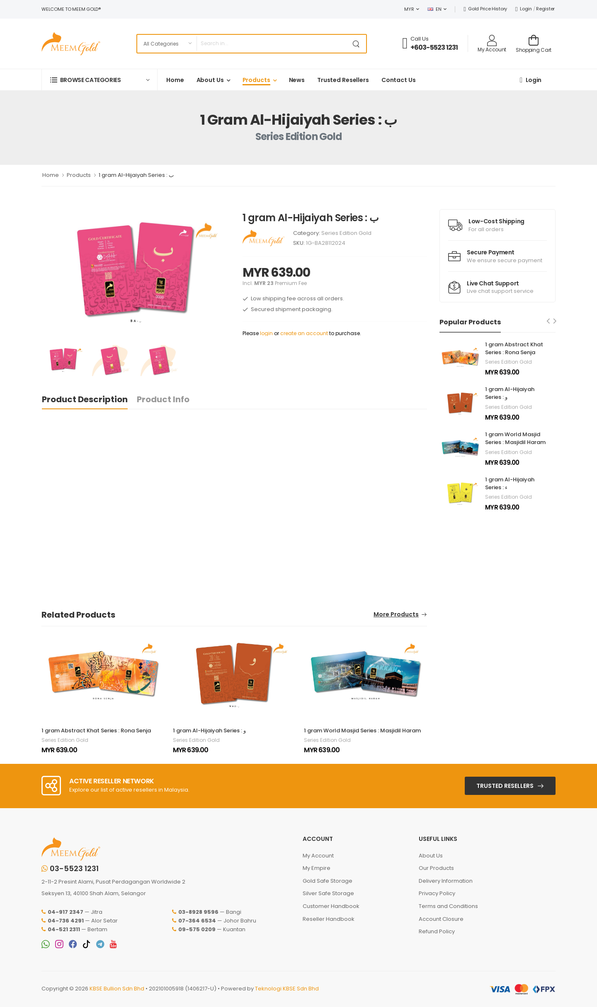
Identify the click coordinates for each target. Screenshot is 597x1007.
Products (256, 80)
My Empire (316, 868)
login (266, 333)
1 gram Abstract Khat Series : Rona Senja (96, 730)
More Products (396, 614)
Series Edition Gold (346, 233)
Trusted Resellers (343, 80)
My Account (318, 856)
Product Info (163, 399)
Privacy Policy (437, 893)
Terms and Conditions (448, 906)
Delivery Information (446, 881)
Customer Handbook (331, 906)
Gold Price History (485, 8)
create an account (304, 333)
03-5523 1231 (70, 868)
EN (434, 9)
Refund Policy (437, 931)
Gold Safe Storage (327, 881)
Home (175, 80)
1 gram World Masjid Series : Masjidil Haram (362, 730)
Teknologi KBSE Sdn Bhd (287, 989)
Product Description (85, 399)
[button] (99, 79)
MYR (409, 9)
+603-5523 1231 (434, 47)
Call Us (419, 39)
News (297, 80)
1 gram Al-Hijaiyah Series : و (209, 730)
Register (545, 8)
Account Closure (441, 919)
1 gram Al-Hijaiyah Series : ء (509, 483)
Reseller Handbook (328, 919)
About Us (210, 80)
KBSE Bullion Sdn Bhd (117, 989)
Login (523, 8)
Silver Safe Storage (328, 893)
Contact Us (398, 80)
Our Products (436, 868)
